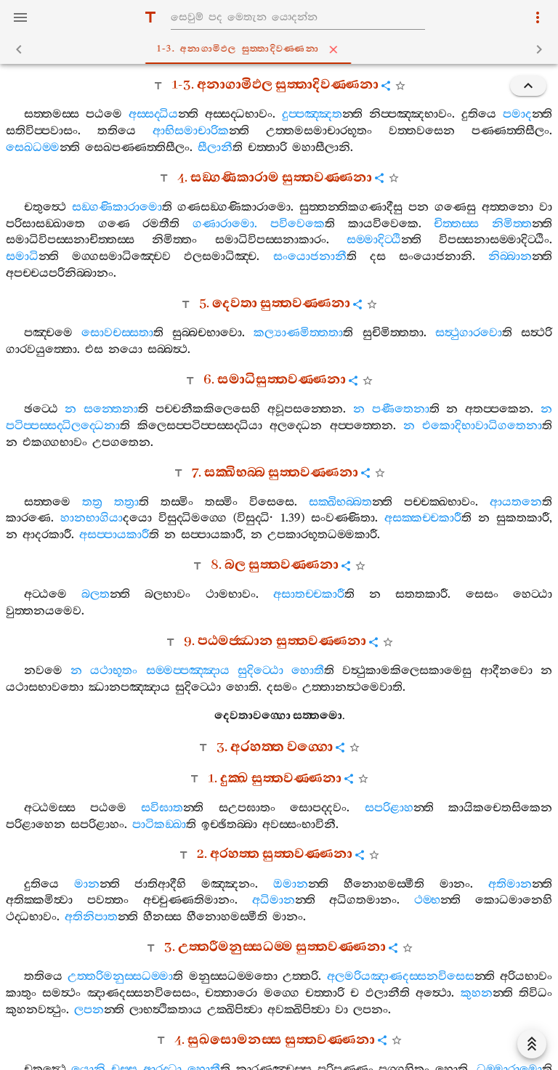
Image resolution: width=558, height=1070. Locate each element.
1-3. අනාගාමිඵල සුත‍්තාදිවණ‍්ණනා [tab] (282, 49)
